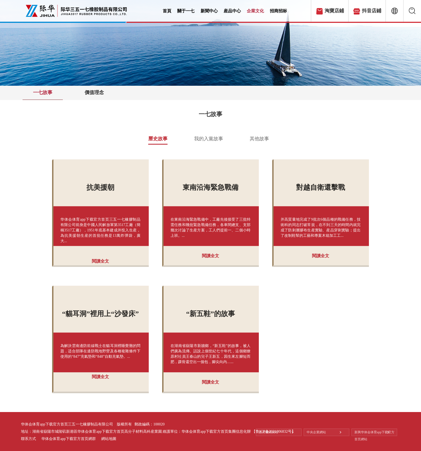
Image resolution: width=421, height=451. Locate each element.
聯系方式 (28, 439)
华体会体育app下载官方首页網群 (68, 439)
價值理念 (94, 92)
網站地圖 (108, 439)
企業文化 (264, 11)
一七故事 (42, 92)
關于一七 (188, 11)
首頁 (167, 11)
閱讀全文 (100, 261)
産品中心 (238, 11)
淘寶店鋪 (334, 10)
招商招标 (289, 11)
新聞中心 (213, 11)
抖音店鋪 (371, 10)
